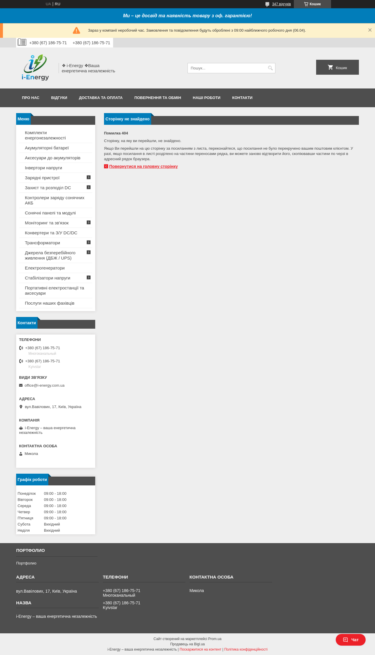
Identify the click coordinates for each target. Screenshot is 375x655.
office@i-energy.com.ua (44, 385)
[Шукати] (270, 68)
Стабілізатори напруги (47, 277)
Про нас (30, 97)
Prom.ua (214, 639)
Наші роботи (206, 97)
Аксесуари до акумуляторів (53, 157)
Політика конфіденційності (245, 649)
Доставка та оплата (100, 97)
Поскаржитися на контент (200, 649)
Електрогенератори (45, 267)
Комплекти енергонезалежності (45, 135)
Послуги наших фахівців (49, 303)
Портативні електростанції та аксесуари (54, 290)
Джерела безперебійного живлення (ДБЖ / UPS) (50, 255)
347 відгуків (281, 4)
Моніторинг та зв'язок (47, 222)
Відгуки (59, 97)
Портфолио (26, 563)
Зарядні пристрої (42, 177)
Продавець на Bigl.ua (187, 644)
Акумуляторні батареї (47, 147)
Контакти (242, 97)
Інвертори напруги (43, 167)
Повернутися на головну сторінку (143, 166)
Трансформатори (42, 242)
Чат (351, 639)
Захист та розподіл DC (48, 187)
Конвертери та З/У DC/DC (51, 232)
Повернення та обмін (157, 97)
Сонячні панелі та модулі (50, 212)
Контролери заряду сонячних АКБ (54, 200)
